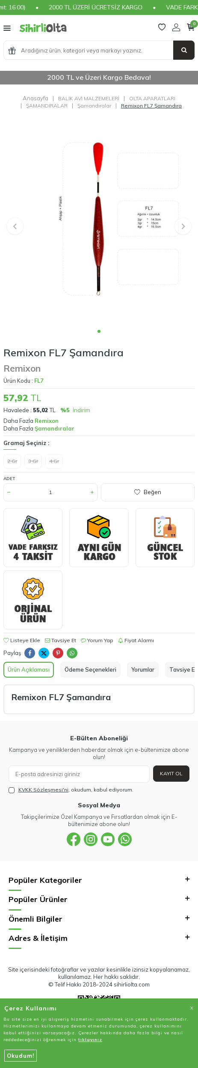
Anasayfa (35, 98)
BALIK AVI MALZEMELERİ (88, 98)
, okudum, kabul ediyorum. (71, 789)
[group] (99, 221)
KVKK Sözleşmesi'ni (43, 789)
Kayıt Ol (171, 773)
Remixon (22, 368)
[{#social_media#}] (73, 839)
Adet (9, 478)
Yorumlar (142, 669)
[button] (99, 331)
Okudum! (20, 1055)
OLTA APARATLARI (152, 98)
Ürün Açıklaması (29, 669)
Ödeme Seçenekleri (90, 669)
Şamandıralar (94, 105)
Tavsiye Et (60, 640)
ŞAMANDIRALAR (47, 105)
